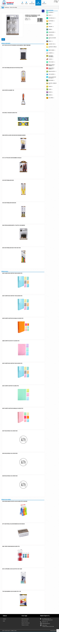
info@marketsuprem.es (46, 623)
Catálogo (6, 7)
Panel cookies (14, 630)
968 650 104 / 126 (45, 621)
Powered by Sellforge (53, 630)
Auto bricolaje (13, 7)
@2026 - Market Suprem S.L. (6, 630)
